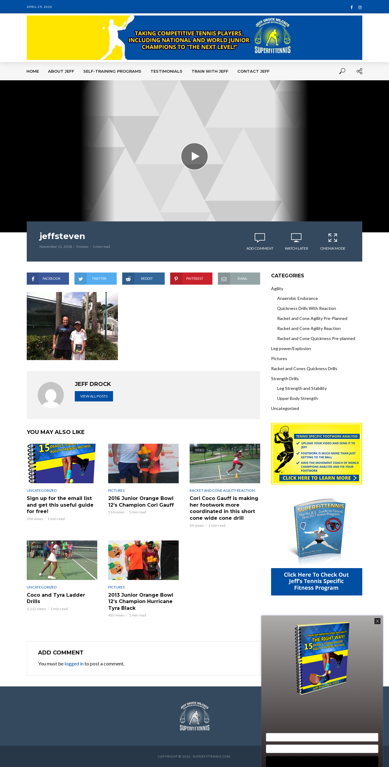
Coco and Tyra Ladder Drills (56, 598)
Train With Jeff (209, 71)
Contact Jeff (253, 71)
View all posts (94, 396)
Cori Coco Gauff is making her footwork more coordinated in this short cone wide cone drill (224, 508)
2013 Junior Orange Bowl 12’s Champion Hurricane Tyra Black (140, 601)
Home (32, 71)
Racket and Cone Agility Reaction (222, 490)
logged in (74, 663)
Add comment (260, 248)
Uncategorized (42, 490)
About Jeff (61, 71)
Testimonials (166, 71)
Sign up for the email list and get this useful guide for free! (60, 504)
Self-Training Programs (112, 71)
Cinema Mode (333, 241)
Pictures (116, 490)
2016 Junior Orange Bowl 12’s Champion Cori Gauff (141, 501)
